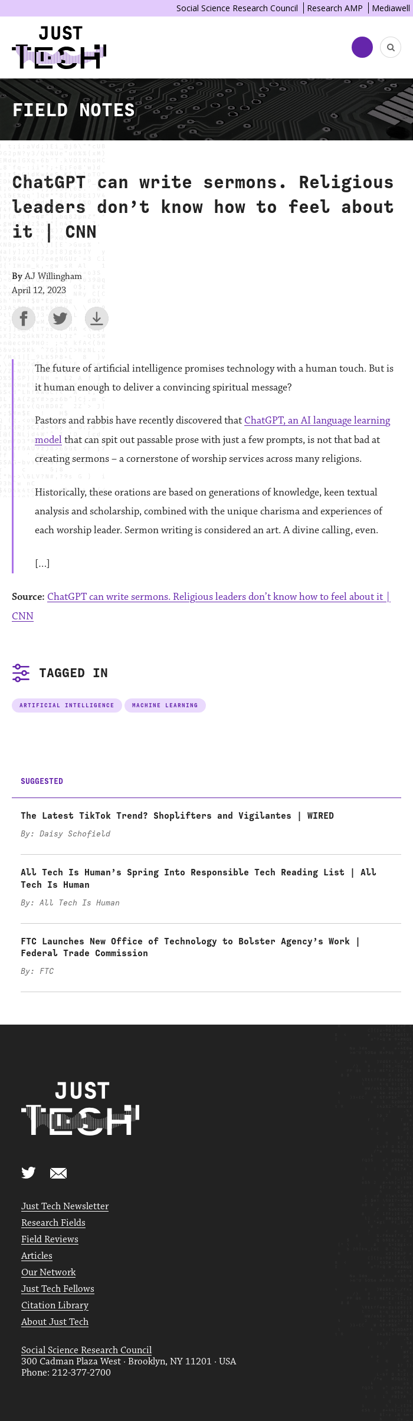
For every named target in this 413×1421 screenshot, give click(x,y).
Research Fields (53, 1223)
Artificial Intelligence (66, 705)
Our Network (48, 1272)
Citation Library (54, 1305)
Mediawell (391, 8)
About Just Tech (54, 1322)
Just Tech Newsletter (65, 1206)
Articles (37, 1256)
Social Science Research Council (237, 8)
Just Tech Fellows (57, 1289)
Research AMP (335, 8)
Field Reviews (49, 1239)
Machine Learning (165, 705)
